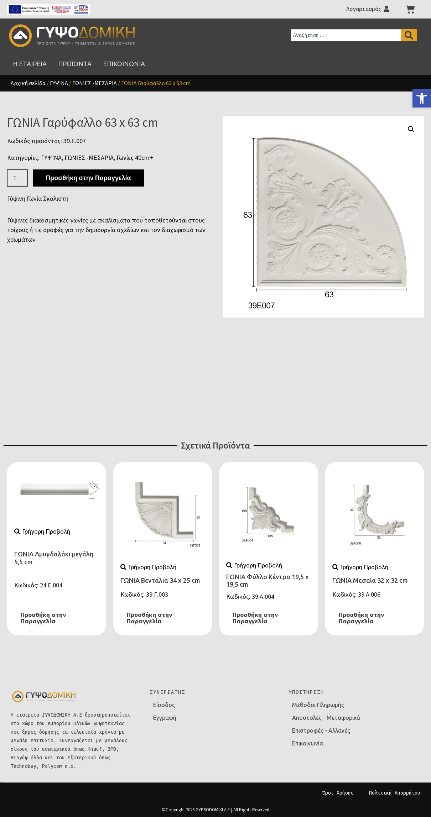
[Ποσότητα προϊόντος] (17, 178)
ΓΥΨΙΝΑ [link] (59, 83)
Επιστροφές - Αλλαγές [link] (321, 730)
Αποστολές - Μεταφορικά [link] (326, 717)
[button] (411, 129)
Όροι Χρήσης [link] (338, 793)
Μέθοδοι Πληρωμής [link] (318, 705)
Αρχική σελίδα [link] (28, 83)
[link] (421, 98)
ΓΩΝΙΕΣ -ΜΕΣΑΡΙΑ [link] (94, 83)
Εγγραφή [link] (164, 717)
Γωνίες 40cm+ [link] (134, 157)
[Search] (409, 35)
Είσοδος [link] (164, 705)
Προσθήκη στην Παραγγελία (88, 177)
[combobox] (346, 35)
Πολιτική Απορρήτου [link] (394, 793)
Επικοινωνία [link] (307, 743)
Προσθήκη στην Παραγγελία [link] (43, 618)
